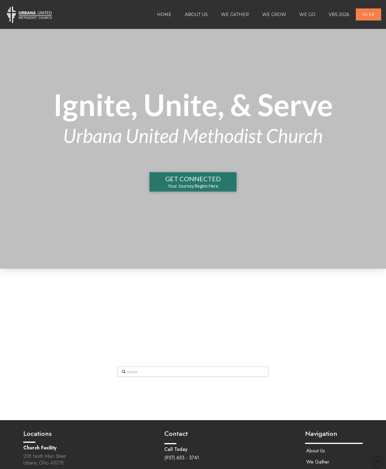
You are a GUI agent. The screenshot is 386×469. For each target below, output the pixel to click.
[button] (193, 182)
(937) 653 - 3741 (181, 457)
